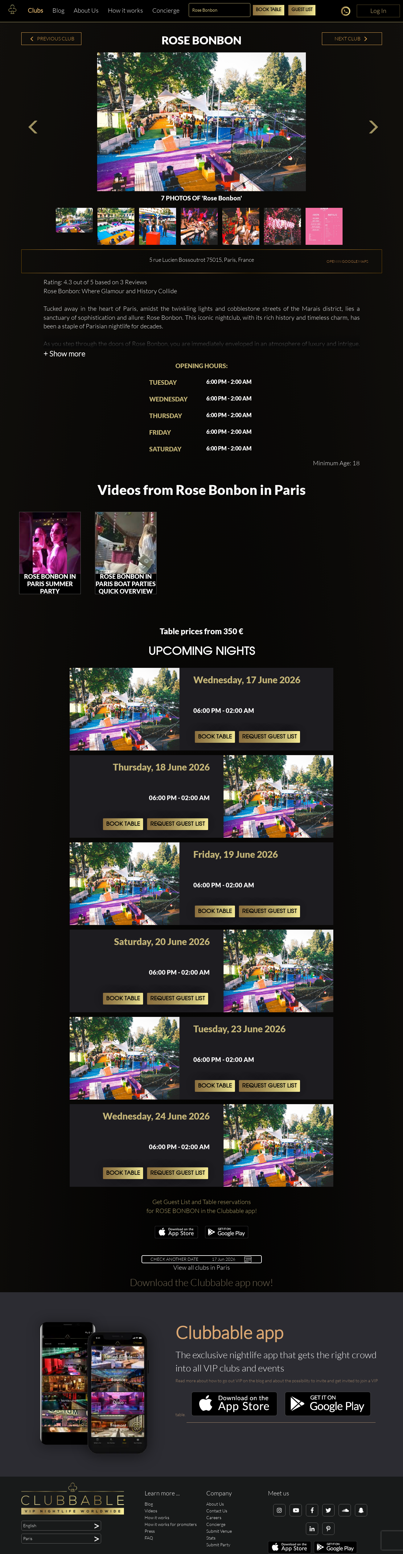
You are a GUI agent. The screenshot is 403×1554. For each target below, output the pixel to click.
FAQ (149, 1537)
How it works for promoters (171, 1524)
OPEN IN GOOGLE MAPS (347, 261)
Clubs (35, 10)
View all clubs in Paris (201, 1267)
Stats (211, 1537)
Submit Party (218, 1544)
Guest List (301, 10)
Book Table (268, 10)
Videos (151, 1510)
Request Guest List (269, 736)
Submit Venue (219, 1531)
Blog (58, 10)
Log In (378, 10)
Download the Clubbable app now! (201, 1282)
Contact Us (216, 1510)
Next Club (351, 38)
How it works (125, 10)
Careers (213, 1517)
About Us (86, 10)
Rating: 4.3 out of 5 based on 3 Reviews (95, 282)
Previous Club (52, 38)
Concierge (165, 10)
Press (150, 1531)
